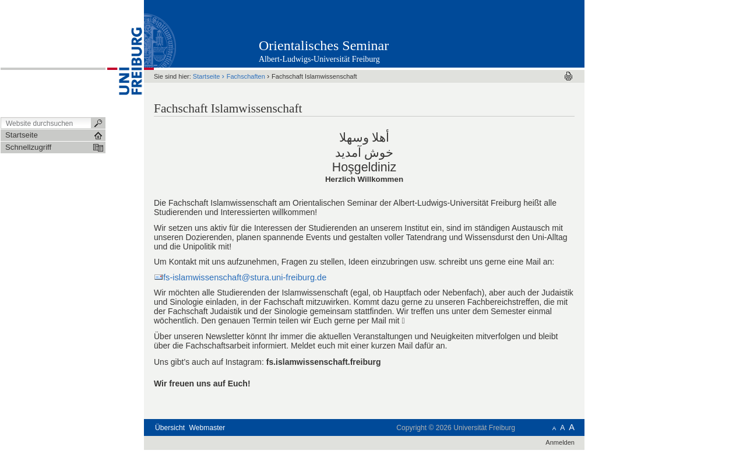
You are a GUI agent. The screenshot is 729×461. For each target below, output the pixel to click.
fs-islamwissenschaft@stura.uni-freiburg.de (244, 277)
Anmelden (560, 442)
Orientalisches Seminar (324, 45)
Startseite (206, 76)
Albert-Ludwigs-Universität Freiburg (319, 59)
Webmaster (207, 428)
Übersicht (170, 428)
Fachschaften (246, 76)
